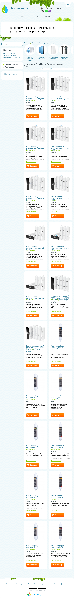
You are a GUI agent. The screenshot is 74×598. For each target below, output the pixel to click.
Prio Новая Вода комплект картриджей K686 (35, 147)
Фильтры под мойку (10, 53)
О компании (37, 17)
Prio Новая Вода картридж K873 (32, 446)
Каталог (8, 18)
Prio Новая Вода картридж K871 (32, 396)
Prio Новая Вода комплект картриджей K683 (60, 197)
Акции (13, 18)
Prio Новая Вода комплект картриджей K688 (35, 97)
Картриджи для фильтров (11, 57)
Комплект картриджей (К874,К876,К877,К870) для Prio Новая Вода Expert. (60, 297)
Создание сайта (37, 596)
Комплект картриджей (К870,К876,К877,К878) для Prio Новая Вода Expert (35, 347)
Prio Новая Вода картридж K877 (32, 546)
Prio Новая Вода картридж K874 (57, 446)
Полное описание (31, 112)
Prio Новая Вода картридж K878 (57, 546)
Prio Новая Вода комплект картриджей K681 (60, 247)
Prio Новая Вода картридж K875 (32, 496)
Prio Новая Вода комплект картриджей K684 (35, 197)
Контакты (30, 18)
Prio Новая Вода (30, 100)
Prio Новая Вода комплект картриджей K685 (60, 147)
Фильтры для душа (9, 55)
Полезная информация (60, 583)
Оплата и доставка (21, 17)
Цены (43, 583)
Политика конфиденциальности (37, 588)
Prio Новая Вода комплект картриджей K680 (35, 297)
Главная (2, 18)
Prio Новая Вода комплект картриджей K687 (60, 97)
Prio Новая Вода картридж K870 (57, 347)
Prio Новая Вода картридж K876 (57, 496)
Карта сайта (49, 583)
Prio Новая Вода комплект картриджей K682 (35, 247)
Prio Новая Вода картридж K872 (57, 396)
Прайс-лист (9, 67)
